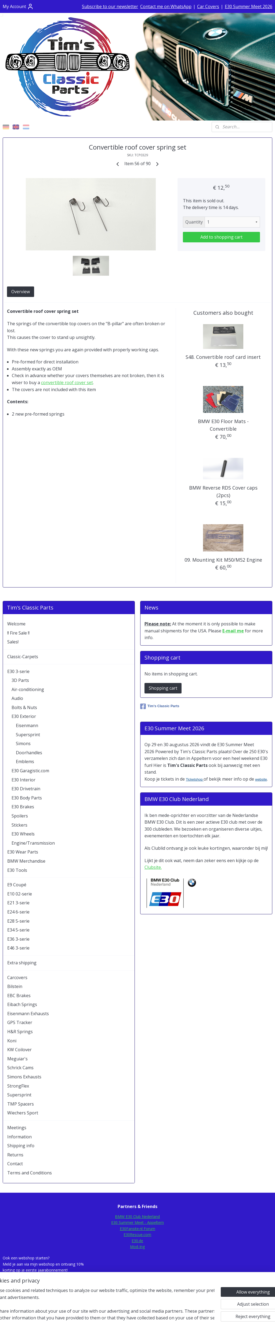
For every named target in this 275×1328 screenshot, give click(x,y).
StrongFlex (18, 1086)
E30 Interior (23, 780)
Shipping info (20, 1146)
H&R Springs (20, 1032)
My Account (18, 6)
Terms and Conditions (29, 1173)
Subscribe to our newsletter (110, 6)
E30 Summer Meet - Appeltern (137, 1222)
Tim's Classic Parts (159, 706)
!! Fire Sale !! (18, 633)
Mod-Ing (137, 1246)
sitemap (119, 1318)
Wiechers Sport (22, 1113)
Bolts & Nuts (24, 707)
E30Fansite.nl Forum (137, 1228)
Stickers (19, 825)
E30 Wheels (23, 834)
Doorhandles (29, 753)
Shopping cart (163, 688)
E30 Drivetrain (26, 789)
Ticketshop (195, 779)
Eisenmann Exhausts (28, 1014)
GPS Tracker (19, 1022)
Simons (23, 743)
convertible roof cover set (67, 382)
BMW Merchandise (26, 861)
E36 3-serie (18, 939)
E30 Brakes (23, 807)
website (261, 779)
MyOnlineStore (199, 1318)
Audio (17, 698)
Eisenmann (27, 725)
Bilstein (14, 986)
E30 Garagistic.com (30, 771)
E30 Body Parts (27, 798)
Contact (15, 1164)
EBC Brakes (19, 995)
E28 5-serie (18, 921)
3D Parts (20, 680)
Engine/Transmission (33, 843)
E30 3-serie (18, 671)
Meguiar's (17, 1059)
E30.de (137, 1240)
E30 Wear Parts (22, 852)
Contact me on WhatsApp (165, 6)
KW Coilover (19, 1050)
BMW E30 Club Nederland (137, 1216)
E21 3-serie (18, 903)
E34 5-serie (18, 930)
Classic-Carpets (22, 657)
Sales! (13, 642)
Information (19, 1137)
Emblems (25, 761)
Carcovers (17, 977)
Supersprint (28, 735)
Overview (20, 292)
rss (130, 1318)
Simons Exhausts (24, 1077)
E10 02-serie (19, 894)
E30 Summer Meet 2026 (248, 6)
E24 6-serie (18, 912)
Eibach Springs (22, 1004)
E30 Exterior (24, 716)
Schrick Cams (20, 1068)
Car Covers (208, 6)
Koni (11, 1041)
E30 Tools (17, 870)
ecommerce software (151, 1318)
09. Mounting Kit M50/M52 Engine (223, 560)
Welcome (16, 624)
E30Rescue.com (137, 1234)
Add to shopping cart (221, 237)
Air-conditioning (28, 689)
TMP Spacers (20, 1104)
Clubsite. (153, 867)
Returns (15, 1155)
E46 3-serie (18, 948)
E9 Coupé (16, 885)
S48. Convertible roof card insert (223, 357)
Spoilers (20, 816)
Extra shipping (22, 963)
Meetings (16, 1128)
